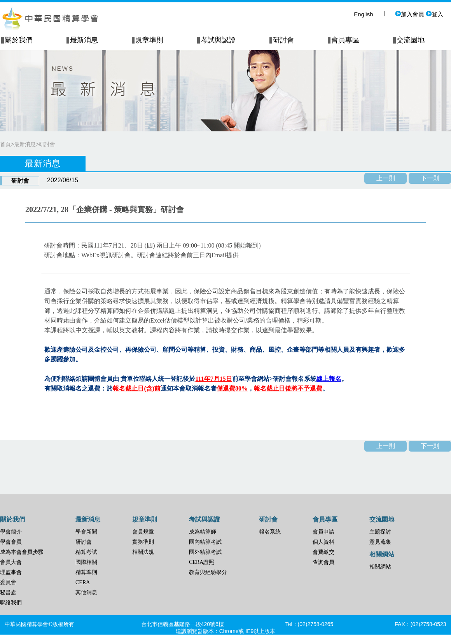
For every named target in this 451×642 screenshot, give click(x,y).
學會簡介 (11, 532)
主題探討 (380, 532)
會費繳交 (323, 552)
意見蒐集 (380, 542)
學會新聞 (86, 532)
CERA (82, 582)
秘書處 (8, 592)
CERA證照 (201, 562)
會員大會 (11, 562)
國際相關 (86, 562)
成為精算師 (202, 532)
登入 (434, 14)
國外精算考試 (205, 552)
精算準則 (86, 572)
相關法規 (143, 552)
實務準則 (143, 542)
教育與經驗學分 (208, 572)
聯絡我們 (11, 602)
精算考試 (86, 552)
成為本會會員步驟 (22, 552)
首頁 (5, 144)
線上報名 (328, 378)
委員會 (8, 582)
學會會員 (11, 542)
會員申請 (323, 532)
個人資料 (323, 542)
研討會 (47, 144)
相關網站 (380, 567)
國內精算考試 (205, 542)
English (363, 14)
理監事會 (11, 572)
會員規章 (143, 532)
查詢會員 (323, 562)
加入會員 (409, 14)
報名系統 (270, 532)
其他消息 (86, 592)
